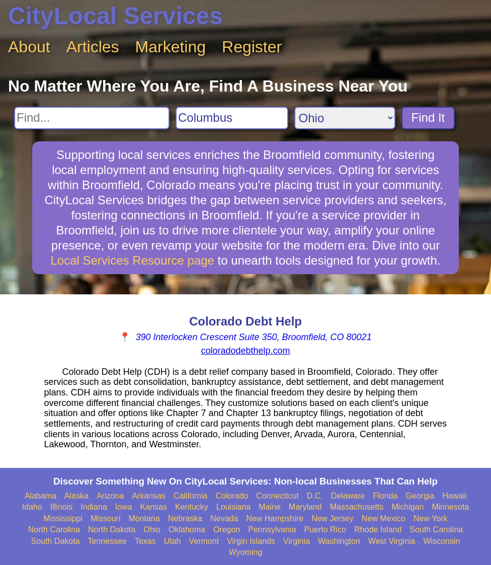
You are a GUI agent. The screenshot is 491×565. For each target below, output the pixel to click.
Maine (270, 507)
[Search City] (232, 118)
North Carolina (54, 529)
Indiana (93, 507)
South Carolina (436, 529)
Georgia (419, 496)
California (191, 496)
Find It (428, 117)
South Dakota (55, 541)
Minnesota (450, 507)
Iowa (123, 507)
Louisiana (233, 507)
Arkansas (149, 496)
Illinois (61, 507)
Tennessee (107, 541)
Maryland (305, 507)
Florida (385, 496)
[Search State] (344, 118)
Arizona (110, 496)
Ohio (151, 529)
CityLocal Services (115, 16)
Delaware (348, 496)
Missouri (106, 518)
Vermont (204, 541)
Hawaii (454, 496)
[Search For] (92, 118)
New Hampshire (274, 518)
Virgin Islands (251, 541)
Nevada (224, 518)
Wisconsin (442, 541)
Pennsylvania (272, 529)
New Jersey (332, 518)
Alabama (40, 496)
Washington (339, 541)
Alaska (76, 496)
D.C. (315, 496)
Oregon (226, 529)
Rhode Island (377, 529)
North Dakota (111, 529)
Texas (145, 541)
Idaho (32, 507)
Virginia (296, 541)
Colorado (231, 496)
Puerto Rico (325, 529)
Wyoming (246, 552)
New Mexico (383, 518)
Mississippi (63, 518)
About (29, 47)
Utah (172, 541)
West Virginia (392, 541)
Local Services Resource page (132, 260)
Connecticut (277, 496)
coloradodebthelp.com (245, 351)
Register (252, 47)
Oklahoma (187, 529)
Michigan (407, 507)
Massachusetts (357, 507)
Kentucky (191, 507)
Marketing (170, 47)
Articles (92, 47)
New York (431, 518)
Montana (143, 518)
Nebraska (185, 518)
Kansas (153, 507)
